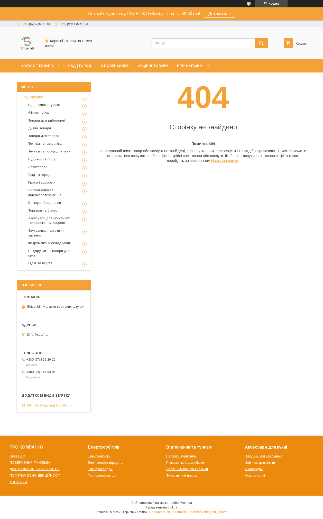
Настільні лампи (224, 161)
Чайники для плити (260, 463)
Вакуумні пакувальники (263, 456)
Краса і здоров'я (41, 182)
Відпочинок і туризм (44, 105)
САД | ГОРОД (79, 66)
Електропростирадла (105, 463)
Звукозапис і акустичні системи (46, 233)
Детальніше (219, 14)
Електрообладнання (44, 203)
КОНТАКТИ (18, 482)
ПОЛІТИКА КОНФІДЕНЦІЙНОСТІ (35, 475)
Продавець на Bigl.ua (161, 507)
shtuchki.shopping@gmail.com (49, 405)
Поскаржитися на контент (167, 512)
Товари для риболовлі (46, 120)
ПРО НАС (17, 456)
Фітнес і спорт (39, 112)
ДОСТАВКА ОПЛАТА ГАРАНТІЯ (35, 469)
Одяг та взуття (40, 263)
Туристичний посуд (181, 475)
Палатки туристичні (181, 456)
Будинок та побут (42, 159)
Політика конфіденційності (207, 512)
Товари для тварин (43, 136)
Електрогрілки (99, 456)
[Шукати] (261, 43)
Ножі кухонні (255, 475)
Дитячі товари (39, 128)
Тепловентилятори (102, 475)
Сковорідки (254, 469)
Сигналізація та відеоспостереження (44, 192)
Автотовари (37, 167)
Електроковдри (100, 469)
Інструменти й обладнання (49, 243)
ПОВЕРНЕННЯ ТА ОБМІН (30, 463)
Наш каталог (32, 97)
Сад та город (39, 175)
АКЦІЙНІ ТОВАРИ (153, 66)
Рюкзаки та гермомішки (185, 463)
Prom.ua (186, 503)
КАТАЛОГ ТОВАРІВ (37, 66)
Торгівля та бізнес (42, 210)
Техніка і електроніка (45, 143)
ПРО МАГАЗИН (189, 66)
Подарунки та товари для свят (49, 253)
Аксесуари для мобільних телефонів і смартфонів (49, 220)
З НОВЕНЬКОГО (115, 66)
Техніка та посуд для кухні (49, 151)
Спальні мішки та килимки (187, 469)
